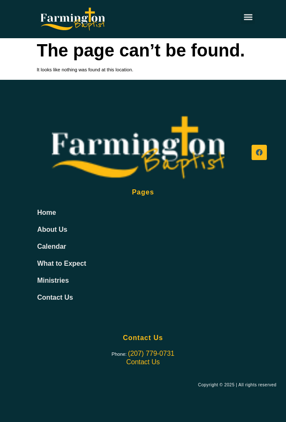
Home (46, 212)
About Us (52, 229)
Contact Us (55, 297)
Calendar (51, 246)
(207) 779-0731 (151, 353)
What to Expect (61, 263)
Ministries (53, 280)
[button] (248, 17)
